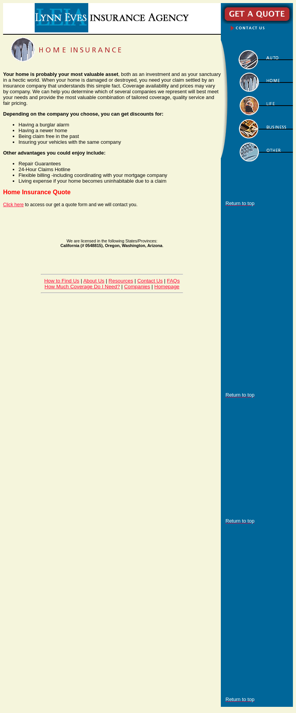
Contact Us (150, 281)
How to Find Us (61, 281)
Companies (137, 286)
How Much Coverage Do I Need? (82, 286)
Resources (121, 281)
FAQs (173, 281)
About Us (93, 281)
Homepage (166, 286)
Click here (13, 204)
